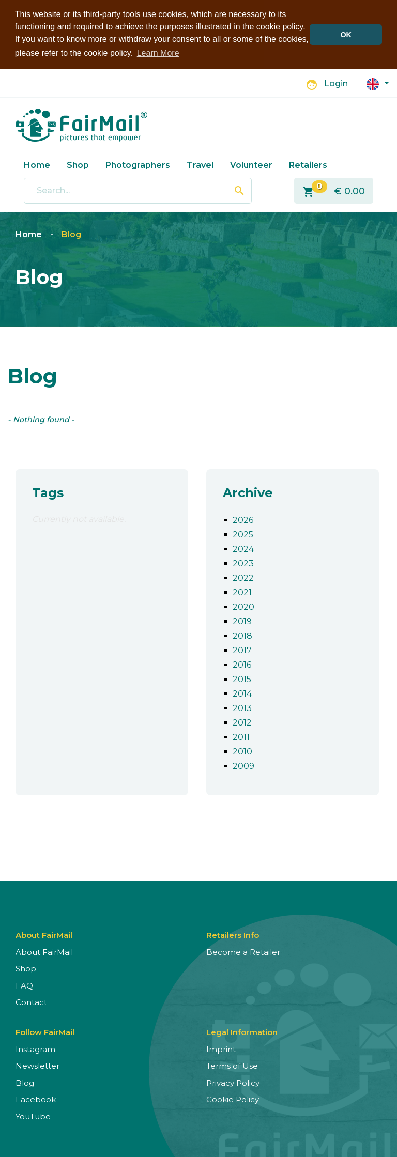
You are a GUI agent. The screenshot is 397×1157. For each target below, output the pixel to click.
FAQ (24, 984)
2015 (242, 677)
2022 (243, 576)
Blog (71, 233)
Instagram (35, 1047)
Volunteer (251, 163)
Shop (78, 163)
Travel (200, 163)
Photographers (137, 163)
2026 (243, 518)
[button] (378, 81)
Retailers (308, 163)
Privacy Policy (232, 1081)
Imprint (221, 1047)
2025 (243, 532)
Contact (31, 1001)
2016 (242, 663)
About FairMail (44, 950)
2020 (243, 605)
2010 (242, 749)
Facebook (36, 1098)
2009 (243, 764)
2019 (242, 619)
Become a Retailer (243, 950)
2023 (243, 561)
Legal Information (242, 1030)
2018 (242, 634)
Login (336, 82)
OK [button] (346, 34)
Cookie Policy (232, 1098)
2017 (242, 648)
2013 (242, 706)
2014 (242, 692)
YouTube (33, 1114)
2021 (242, 590)
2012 (242, 721)
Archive (248, 491)
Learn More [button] (158, 53)
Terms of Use (232, 1064)
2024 (243, 547)
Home (37, 163)
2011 (241, 735)
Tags (48, 491)
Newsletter (37, 1064)
